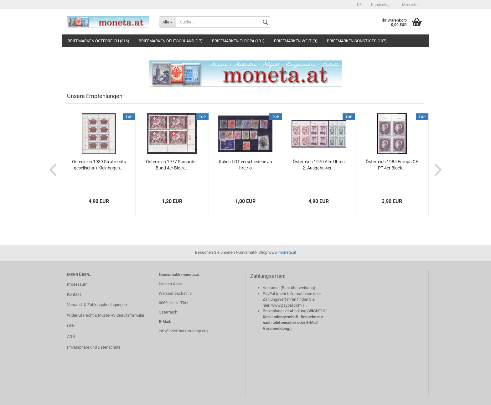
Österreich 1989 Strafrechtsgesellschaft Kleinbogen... (99, 164)
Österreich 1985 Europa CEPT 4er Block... (392, 164)
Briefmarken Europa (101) (238, 41)
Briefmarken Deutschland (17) (171, 41)
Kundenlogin (382, 5)
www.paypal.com (286, 305)
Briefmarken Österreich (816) (98, 41)
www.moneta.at (282, 252)
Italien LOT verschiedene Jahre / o (245, 164)
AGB (71, 336)
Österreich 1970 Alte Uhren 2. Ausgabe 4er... (319, 164)
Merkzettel (410, 5)
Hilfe (71, 326)
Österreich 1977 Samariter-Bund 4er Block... (172, 164)
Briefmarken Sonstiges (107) (357, 41)
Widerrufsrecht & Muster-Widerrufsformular (105, 315)
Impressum (77, 284)
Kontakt (74, 294)
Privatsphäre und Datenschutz (93, 347)
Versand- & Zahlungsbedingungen (97, 304)
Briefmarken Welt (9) (296, 41)
